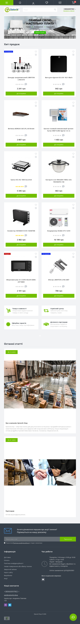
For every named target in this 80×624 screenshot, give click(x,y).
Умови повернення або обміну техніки (18, 566)
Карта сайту (8, 572)
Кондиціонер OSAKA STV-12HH (58, 231)
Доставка (7, 557)
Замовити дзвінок (68, 11)
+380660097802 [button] (11, 591)
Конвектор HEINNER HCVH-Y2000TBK (21, 231)
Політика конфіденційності (21, 543)
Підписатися (68, 539)
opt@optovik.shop (11, 595)
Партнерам (10, 511)
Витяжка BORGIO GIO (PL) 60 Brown (21, 129)
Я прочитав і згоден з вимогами (24, 543)
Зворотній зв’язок (10, 569)
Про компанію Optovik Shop (17, 423)
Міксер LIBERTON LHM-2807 (58, 280)
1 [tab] (40, 36)
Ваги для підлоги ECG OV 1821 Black (58, 77)
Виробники (8, 575)
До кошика (21, 94)
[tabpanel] (40, 27)
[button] (33, 3)
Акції (6, 578)
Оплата (6, 560)
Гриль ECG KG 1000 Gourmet (21, 180)
